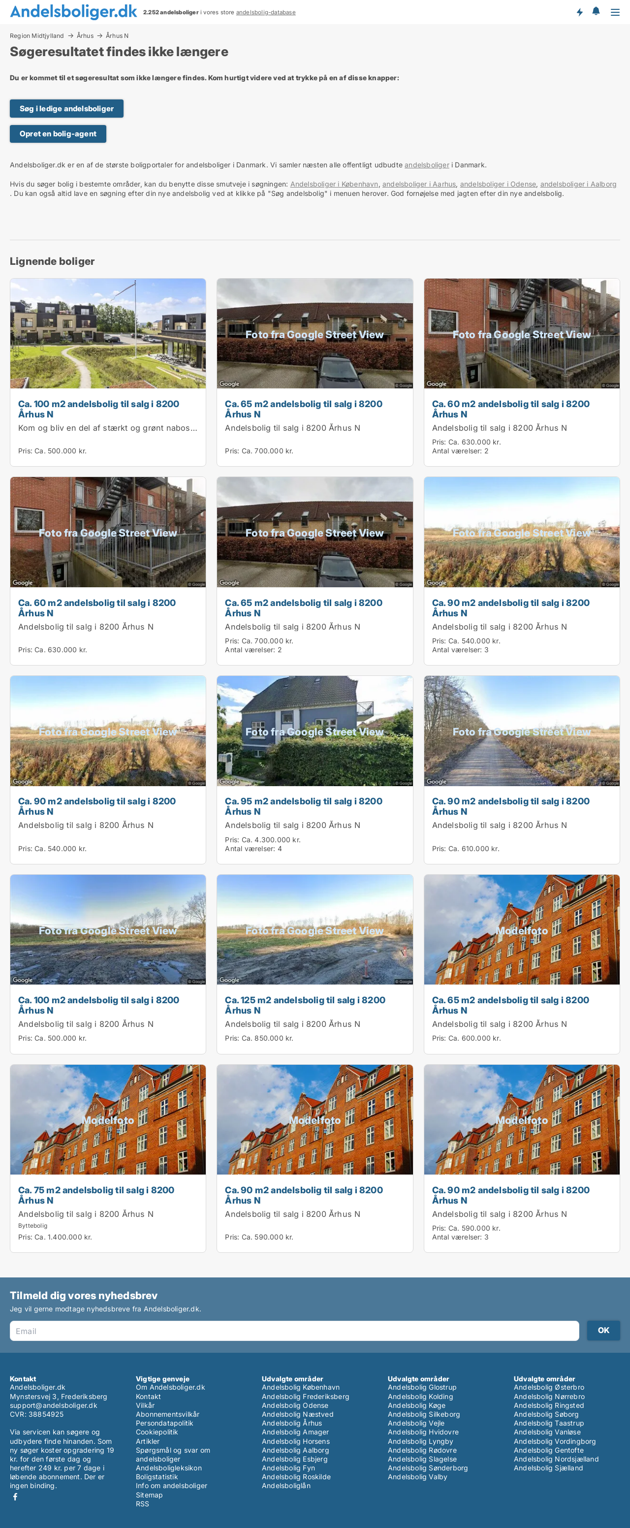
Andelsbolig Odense (295, 1405)
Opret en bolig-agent (58, 133)
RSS (143, 1503)
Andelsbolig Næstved (298, 1414)
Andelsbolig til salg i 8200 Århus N (292, 428)
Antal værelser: (457, 450)
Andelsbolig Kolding (420, 1396)
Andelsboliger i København (334, 184)
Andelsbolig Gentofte (549, 1450)
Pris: (26, 450)
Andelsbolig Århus (292, 1423)
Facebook (15, 1497)
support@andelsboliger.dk (53, 1405)
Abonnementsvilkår (167, 1414)
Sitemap (149, 1495)
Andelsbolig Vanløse (547, 1432)
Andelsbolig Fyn (288, 1468)
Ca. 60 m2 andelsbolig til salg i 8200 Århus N (511, 408)
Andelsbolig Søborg (546, 1414)
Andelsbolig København (301, 1387)
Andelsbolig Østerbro (549, 1387)
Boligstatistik (157, 1476)
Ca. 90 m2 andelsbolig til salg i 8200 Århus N (511, 607)
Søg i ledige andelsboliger (67, 108)
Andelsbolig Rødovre (422, 1450)
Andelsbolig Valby (417, 1476)
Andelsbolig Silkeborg (424, 1414)
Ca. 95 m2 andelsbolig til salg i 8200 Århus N (303, 806)
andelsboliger (427, 164)
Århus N (117, 36)
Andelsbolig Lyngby (421, 1441)
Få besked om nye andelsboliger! (579, 12)
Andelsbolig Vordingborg (555, 1441)
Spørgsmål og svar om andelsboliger (173, 1454)
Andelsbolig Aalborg (295, 1450)
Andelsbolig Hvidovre (423, 1432)
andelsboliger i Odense (498, 184)
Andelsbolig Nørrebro (549, 1396)
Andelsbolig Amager (295, 1432)
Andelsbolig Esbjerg (295, 1459)
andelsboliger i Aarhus (419, 184)
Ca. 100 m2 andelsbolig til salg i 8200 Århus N (99, 408)
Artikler (148, 1441)
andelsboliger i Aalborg (578, 184)
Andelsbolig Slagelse (422, 1459)
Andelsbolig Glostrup (422, 1387)
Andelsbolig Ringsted (549, 1405)
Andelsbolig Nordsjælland (556, 1459)
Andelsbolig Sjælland (548, 1468)
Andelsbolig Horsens (296, 1441)
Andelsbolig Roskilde (296, 1476)
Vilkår (145, 1405)
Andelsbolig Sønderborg (428, 1468)
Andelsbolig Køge (416, 1405)
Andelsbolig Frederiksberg (305, 1396)
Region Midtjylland (37, 35)
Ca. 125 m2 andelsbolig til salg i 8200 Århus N (305, 1005)
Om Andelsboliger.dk (170, 1387)
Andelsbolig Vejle (416, 1423)
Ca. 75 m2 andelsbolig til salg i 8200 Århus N (96, 1195)
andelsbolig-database (266, 12)
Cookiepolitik (157, 1432)
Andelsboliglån (286, 1485)
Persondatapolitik (164, 1423)
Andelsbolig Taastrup (549, 1423)
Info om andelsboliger (171, 1485)
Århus (85, 35)
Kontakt (148, 1396)
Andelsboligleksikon (169, 1468)
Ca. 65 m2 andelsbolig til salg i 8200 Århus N (303, 408)
